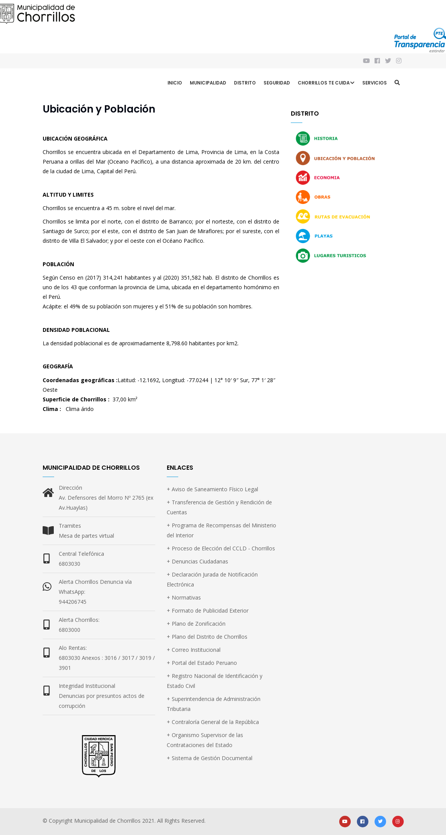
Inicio (174, 83)
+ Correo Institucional (194, 649)
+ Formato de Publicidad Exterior (208, 610)
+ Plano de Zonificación (196, 623)
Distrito (245, 83)
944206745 (72, 601)
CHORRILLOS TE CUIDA (326, 84)
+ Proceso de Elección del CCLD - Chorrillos (221, 548)
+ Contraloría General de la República (213, 722)
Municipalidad (208, 83)
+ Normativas (184, 597)
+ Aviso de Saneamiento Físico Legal (212, 489)
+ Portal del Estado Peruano (202, 662)
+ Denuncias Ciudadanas (197, 561)
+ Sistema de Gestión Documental (209, 758)
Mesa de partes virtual (86, 535)
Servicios (374, 83)
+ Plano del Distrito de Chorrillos (207, 636)
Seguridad (277, 83)
